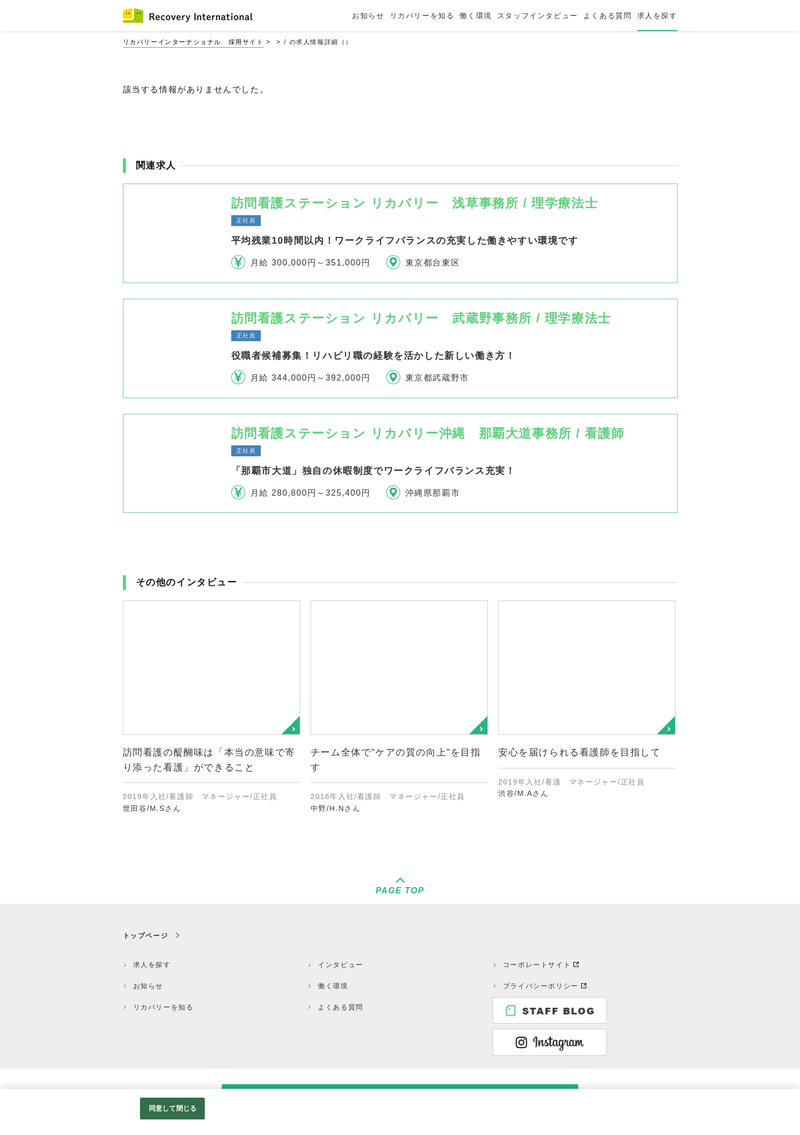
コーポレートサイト (537, 965)
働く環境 (333, 986)
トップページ (146, 936)
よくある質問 (340, 1007)
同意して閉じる (173, 1108)
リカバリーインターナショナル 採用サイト (193, 42)
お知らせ (148, 986)
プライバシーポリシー (541, 986)
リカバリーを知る (163, 1007)
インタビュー (340, 965)
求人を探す (152, 965)
